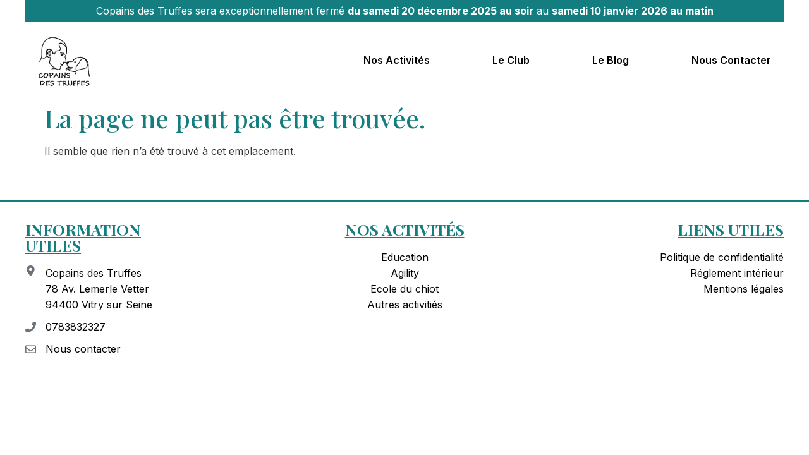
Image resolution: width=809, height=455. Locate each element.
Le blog (610, 60)
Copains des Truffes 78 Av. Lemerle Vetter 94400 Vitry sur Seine (99, 289)
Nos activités (396, 60)
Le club (511, 60)
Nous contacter (731, 60)
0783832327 (76, 326)
